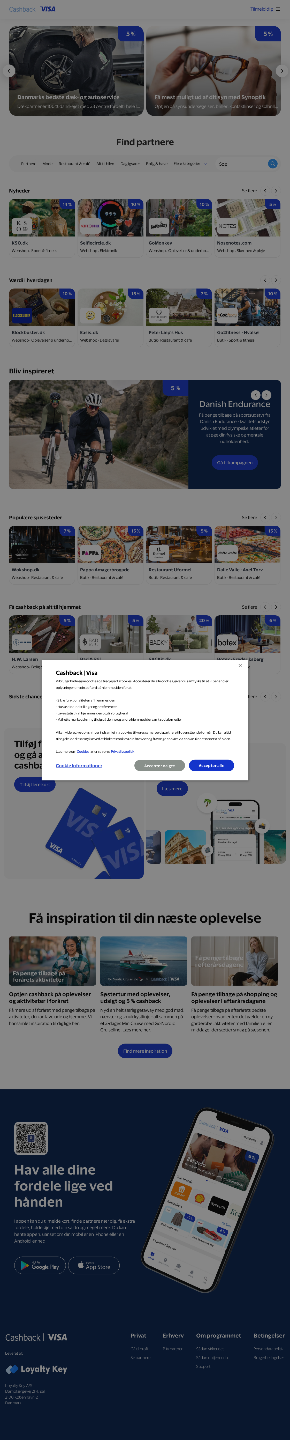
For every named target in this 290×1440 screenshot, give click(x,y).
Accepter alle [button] (211, 765)
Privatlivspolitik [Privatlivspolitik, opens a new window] (122, 751)
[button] (79, 765)
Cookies (83, 751)
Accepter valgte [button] (159, 766)
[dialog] (145, 720)
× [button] (240, 666)
